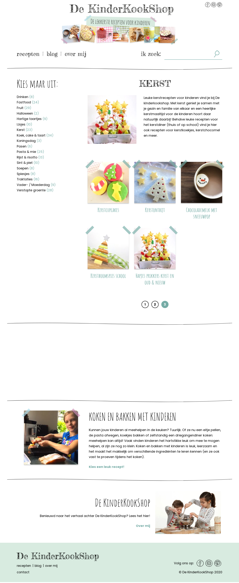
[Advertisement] (47, 232)
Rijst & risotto (31, 156)
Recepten (28, 54)
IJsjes (24, 124)
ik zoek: (151, 54)
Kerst (25, 129)
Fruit (24, 107)
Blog (52, 54)
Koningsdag (29, 140)
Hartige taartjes (32, 118)
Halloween (28, 113)
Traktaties (28, 178)
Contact (23, 573)
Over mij (75, 54)
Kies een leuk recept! (107, 468)
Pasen (24, 145)
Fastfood (28, 102)
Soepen (26, 167)
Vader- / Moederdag (36, 183)
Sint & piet (28, 161)
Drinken (25, 97)
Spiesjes (26, 172)
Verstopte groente (35, 188)
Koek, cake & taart (35, 134)
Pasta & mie (30, 151)
